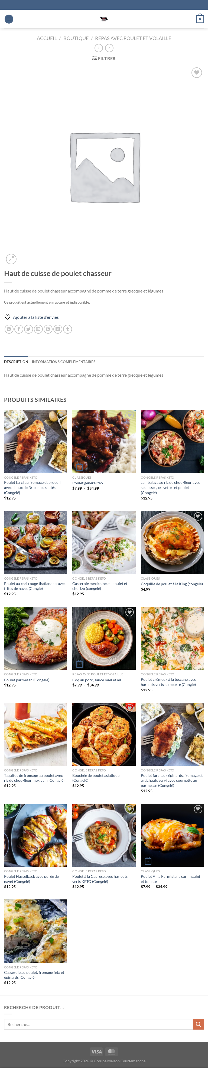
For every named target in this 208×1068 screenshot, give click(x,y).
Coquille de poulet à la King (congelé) (172, 583)
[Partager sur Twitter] (28, 329)
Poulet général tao (87, 483)
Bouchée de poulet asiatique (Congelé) (95, 778)
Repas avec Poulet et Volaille (133, 38)
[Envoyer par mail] (38, 329)
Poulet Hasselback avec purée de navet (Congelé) (31, 879)
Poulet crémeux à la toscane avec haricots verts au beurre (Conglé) (168, 682)
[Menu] (9, 19)
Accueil (47, 38)
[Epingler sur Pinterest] (48, 329)
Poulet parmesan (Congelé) (26, 680)
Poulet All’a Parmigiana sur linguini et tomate (170, 879)
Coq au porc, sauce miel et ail (96, 680)
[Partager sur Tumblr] (67, 329)
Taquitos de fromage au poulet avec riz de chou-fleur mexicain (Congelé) (34, 778)
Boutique (76, 38)
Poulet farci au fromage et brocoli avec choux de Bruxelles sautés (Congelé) (32, 487)
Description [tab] (16, 362)
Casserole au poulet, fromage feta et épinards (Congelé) (34, 975)
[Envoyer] (198, 1024)
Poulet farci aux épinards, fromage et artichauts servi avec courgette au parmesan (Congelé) (172, 780)
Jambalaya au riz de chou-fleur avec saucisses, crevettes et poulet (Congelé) (170, 487)
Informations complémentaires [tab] (63, 362)
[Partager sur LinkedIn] (57, 329)
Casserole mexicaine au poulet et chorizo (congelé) (99, 586)
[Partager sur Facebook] (18, 329)
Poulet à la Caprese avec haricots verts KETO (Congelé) (100, 879)
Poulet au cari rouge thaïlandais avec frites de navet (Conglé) (35, 586)
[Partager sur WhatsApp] (9, 329)
